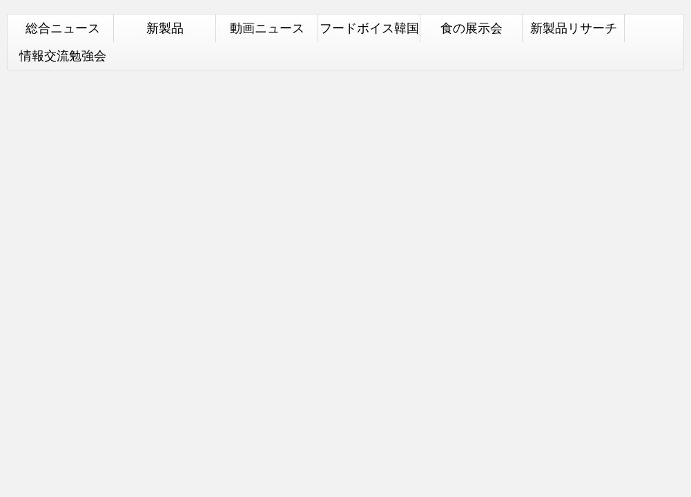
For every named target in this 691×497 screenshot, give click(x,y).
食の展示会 (471, 28)
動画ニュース (267, 28)
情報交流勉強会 (62, 56)
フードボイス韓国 (369, 28)
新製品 (165, 28)
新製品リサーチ (573, 28)
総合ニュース (63, 28)
